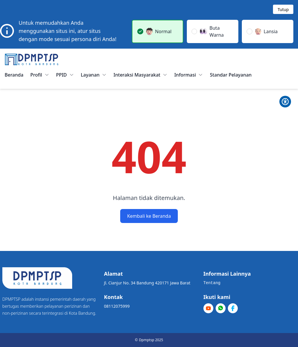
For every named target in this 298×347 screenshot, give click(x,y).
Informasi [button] (188, 75)
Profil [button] (39, 75)
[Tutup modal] (283, 9)
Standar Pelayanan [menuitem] (230, 75)
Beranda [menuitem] (14, 75)
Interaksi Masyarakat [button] (140, 75)
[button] (157, 31)
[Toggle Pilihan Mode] (285, 101)
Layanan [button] (94, 75)
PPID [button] (65, 75)
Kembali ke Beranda (149, 216)
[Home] (31, 59)
